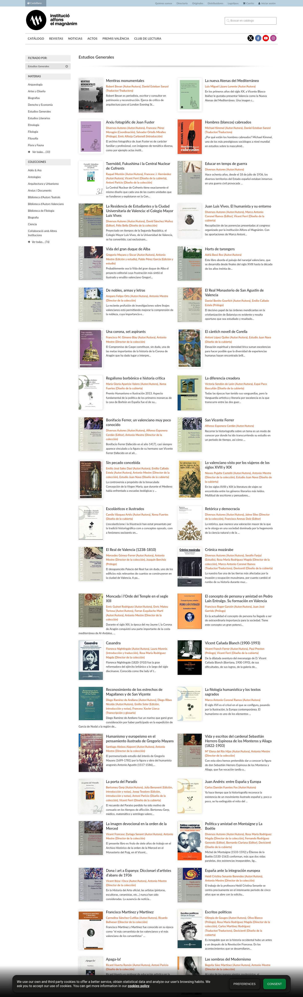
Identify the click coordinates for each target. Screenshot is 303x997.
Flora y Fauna (36, 145)
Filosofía (33, 138)
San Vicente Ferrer (219, 420)
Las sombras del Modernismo (228, 959)
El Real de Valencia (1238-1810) (131, 549)
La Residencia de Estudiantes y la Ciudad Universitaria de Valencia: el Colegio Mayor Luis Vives (139, 211)
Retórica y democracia (222, 509)
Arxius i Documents (39, 190)
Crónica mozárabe (219, 549)
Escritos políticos (218, 912)
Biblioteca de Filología (41, 210)
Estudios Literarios (39, 118)
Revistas (56, 38)
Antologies (34, 177)
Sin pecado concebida (123, 462)
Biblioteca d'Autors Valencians (46, 204)
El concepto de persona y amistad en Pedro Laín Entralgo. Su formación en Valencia (238, 598)
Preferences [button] (245, 984)
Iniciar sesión (267, 3)
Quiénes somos (163, 3)
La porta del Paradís (121, 781)
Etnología (33, 125)
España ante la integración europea (232, 870)
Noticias (75, 38)
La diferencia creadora (222, 378)
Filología (33, 131)
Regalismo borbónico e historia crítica (135, 378)
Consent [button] (274, 984)
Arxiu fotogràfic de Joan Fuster (130, 122)
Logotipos (233, 3)
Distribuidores (215, 3)
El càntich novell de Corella (226, 331)
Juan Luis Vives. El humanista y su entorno (238, 206)
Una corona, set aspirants (126, 331)
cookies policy (138, 986)
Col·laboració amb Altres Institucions (42, 233)
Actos (92, 38)
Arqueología (35, 84)
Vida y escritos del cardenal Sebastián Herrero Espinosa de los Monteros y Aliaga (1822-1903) (238, 741)
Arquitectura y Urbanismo (43, 183)
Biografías (34, 98)
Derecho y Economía (40, 104)
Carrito (248, 3)
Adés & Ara (34, 170)
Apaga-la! (113, 959)
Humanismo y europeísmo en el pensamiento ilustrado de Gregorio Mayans (140, 738)
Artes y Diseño (36, 91)
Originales (197, 3)
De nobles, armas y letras (125, 290)
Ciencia (32, 224)
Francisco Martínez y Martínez (130, 912)
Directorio (182, 3)
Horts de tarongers (220, 249)
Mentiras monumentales (125, 80)
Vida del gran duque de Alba (128, 249)
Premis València (115, 38)
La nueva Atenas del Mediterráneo (232, 80)
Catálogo (36, 38)
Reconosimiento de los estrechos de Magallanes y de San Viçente (134, 691)
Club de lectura (147, 38)
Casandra (113, 643)
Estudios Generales (48, 66)
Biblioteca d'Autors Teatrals (44, 197)
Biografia (33, 217)
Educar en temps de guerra (226, 163)
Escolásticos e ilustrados (125, 509)
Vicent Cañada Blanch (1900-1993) (232, 643)
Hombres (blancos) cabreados (228, 122)
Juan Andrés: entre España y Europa (233, 781)
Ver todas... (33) (39, 152)
